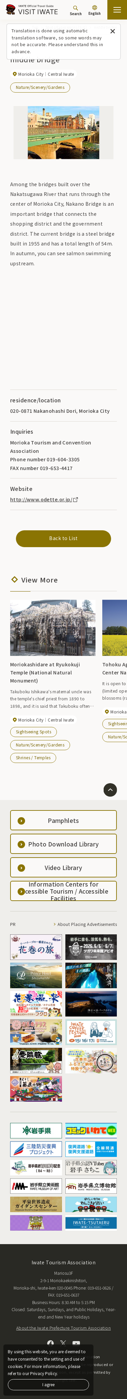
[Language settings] (94, 10)
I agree (48, 1384)
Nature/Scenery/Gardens (40, 87)
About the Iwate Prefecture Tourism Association (63, 1328)
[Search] (76, 10)
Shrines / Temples (33, 757)
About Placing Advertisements (87, 924)
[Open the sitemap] (117, 10)
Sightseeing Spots (33, 731)
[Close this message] (112, 31)
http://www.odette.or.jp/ (44, 499)
